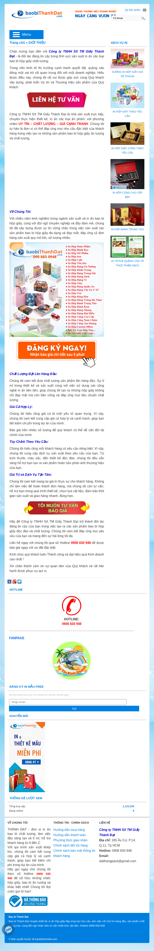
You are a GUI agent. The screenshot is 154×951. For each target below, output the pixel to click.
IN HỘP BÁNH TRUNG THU (127, 229)
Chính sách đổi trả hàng (70, 845)
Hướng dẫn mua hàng (69, 829)
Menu (26, 34)
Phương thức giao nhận (70, 840)
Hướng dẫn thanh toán (69, 835)
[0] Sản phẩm (133, 9)
